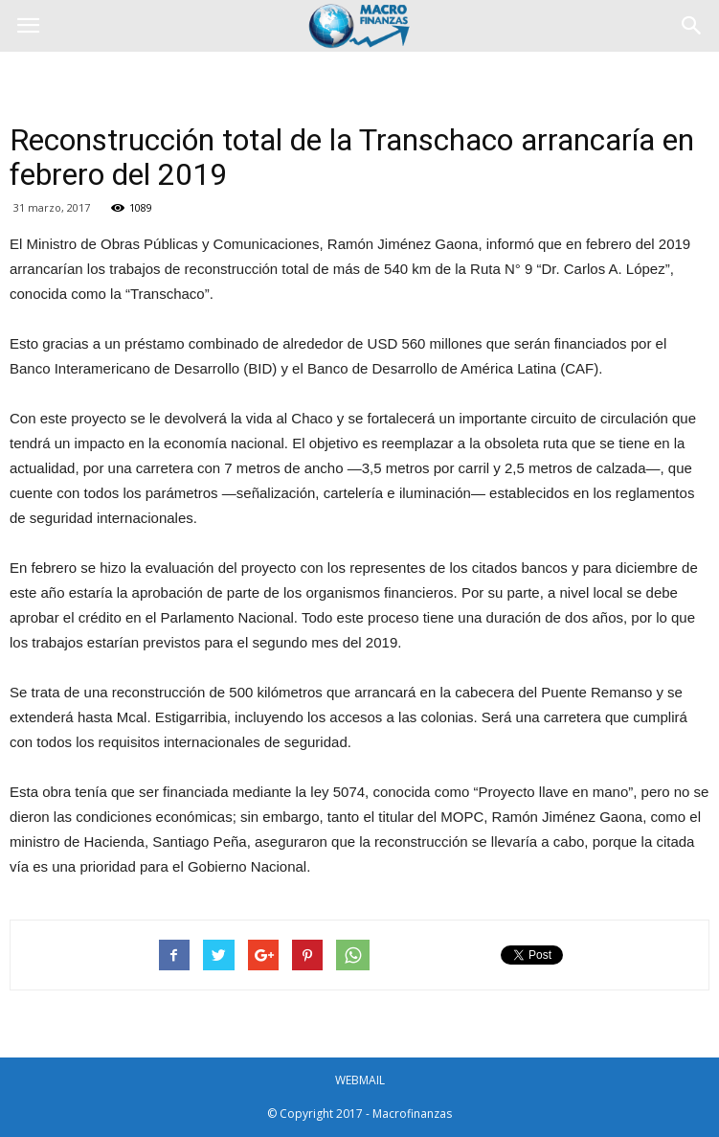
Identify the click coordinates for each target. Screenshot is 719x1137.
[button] (692, 26)
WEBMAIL (360, 1080)
